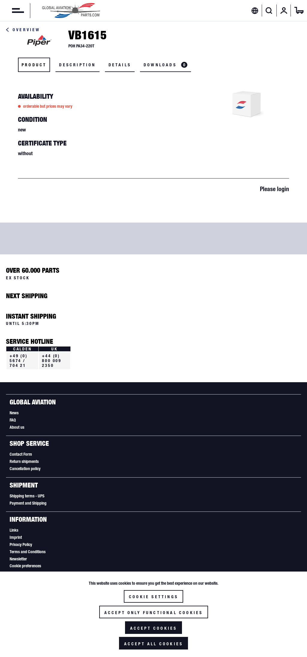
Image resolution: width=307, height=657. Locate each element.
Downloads (165, 65)
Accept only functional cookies (153, 612)
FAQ (13, 420)
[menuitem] (12, 10)
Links (14, 530)
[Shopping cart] (299, 10)
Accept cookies (153, 628)
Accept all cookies (153, 643)
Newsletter (18, 558)
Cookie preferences (25, 565)
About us (17, 427)
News (14, 412)
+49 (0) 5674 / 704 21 (19, 360)
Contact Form (21, 454)
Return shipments (24, 461)
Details (120, 64)
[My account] (284, 10)
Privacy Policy (21, 544)
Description (77, 64)
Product (34, 64)
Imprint (16, 537)
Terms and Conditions (28, 551)
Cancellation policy (25, 468)
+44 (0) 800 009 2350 (51, 360)
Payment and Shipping (28, 503)
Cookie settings (153, 596)
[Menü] (12, 10)
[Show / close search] (269, 10)
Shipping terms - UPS (27, 496)
